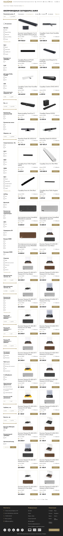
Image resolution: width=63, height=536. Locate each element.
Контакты (32, 1)
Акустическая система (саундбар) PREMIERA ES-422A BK (27, 218)
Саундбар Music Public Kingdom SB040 (49, 191)
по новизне (50, 14)
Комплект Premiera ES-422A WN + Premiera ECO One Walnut (49, 273)
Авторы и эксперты (50, 523)
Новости (55, 516)
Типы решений (56, 519)
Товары (25, 1)
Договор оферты (31, 521)
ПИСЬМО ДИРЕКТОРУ (54, 529)
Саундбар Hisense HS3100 (47, 113)
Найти (13, 447)
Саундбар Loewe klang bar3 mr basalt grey (48, 60)
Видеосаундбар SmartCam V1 (26, 113)
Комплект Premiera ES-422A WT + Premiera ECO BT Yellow (27, 380)
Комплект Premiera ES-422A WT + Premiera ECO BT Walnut (27, 353)
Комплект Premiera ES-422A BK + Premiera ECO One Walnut (49, 244)
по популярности (30, 14)
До (11, 16)
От (4, 16)
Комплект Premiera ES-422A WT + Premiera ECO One (49, 300)
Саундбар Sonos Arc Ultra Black (27, 190)
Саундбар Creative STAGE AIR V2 (49, 86)
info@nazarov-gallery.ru (8, 521)
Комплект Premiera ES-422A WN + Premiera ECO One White (27, 487)
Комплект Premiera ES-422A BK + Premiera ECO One (27, 460)
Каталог (50, 518)
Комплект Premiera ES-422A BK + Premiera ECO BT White (27, 326)
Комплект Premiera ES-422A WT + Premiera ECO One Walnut (27, 273)
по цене (37, 14)
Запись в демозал (8, 518)
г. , (11, 510)
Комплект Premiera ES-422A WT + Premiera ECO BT (49, 407)
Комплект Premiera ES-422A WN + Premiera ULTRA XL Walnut (49, 460)
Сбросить (7, 447)
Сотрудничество (28, 1)
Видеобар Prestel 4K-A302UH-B (27, 138)
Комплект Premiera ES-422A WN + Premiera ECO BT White (27, 434)
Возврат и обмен (31, 516)
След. (43, 499)
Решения (19, 1)
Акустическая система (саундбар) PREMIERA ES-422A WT (49, 218)
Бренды (50, 516)
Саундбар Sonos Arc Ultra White (49, 164)
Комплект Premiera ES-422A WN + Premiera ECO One (49, 326)
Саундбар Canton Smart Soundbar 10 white (27, 87)
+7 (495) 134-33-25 (8, 516)
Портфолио (22, 1)
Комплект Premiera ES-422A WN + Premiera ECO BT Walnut (49, 353)
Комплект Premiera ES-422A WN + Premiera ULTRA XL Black (49, 434)
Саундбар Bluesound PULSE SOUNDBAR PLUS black (26, 60)
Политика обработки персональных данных (36, 526)
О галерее (51, 510)
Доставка (30, 510)
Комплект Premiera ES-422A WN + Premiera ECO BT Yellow (27, 407)
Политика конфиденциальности (34, 523)
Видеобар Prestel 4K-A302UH (48, 138)
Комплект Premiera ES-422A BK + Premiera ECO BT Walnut (49, 380)
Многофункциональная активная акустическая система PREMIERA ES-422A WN (27, 245)
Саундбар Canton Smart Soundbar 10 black (49, 34)
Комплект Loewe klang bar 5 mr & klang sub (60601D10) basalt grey (27, 34)
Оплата (29, 513)
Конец (46, 499)
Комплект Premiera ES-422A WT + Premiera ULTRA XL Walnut (49, 487)
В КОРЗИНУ (34, 40)
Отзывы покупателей (32, 518)
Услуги (17, 1)
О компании (14, 1)
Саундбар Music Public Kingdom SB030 (27, 164)
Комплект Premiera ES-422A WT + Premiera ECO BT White (27, 300)
